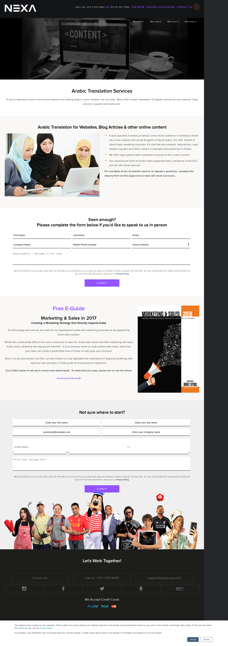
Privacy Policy (46, 628)
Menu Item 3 (173, 22)
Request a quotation (161, 7)
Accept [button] (193, 639)
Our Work (138, 7)
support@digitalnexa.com (164, 578)
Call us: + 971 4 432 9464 (102, 578)
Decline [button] (206, 639)
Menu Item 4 (190, 22)
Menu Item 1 (138, 22)
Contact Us (184, 7)
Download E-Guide (69, 378)
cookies (21, 628)
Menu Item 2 (155, 22)
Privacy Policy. (122, 274)
